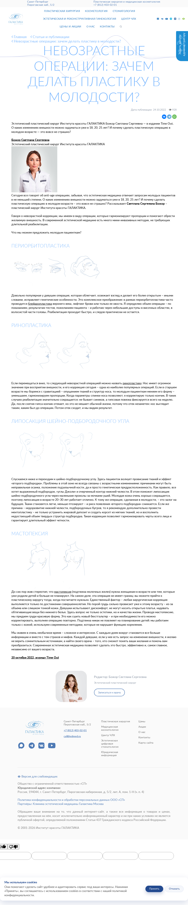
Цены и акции (70, 26)
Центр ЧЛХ (128, 19)
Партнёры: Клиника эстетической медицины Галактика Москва (61, 804)
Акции (142, 727)
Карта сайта (145, 743)
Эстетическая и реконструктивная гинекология (79, 19)
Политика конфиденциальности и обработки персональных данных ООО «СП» (71, 799)
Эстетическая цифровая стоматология (109, 743)
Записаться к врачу (109, 692)
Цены (141, 721)
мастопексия (62, 591)
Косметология (96, 11)
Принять (154, 889)
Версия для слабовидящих (37, 776)
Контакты (107, 26)
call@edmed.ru (72, 736)
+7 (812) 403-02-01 (105, 5)
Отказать (174, 889)
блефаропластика (40, 303)
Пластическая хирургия (62, 11)
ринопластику (132, 383)
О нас (90, 26)
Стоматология (124, 11)
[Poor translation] (13, 846)
